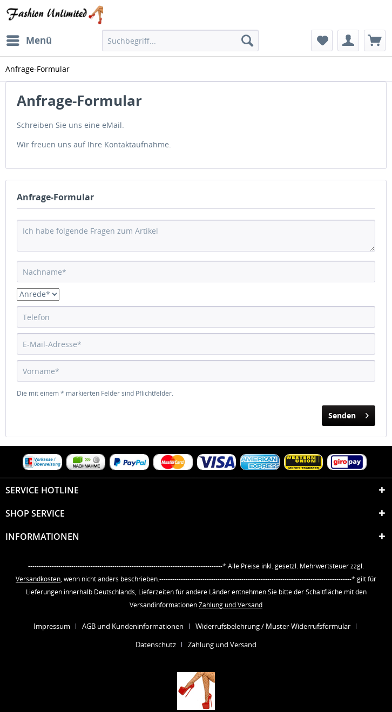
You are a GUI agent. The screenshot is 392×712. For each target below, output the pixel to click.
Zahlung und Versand (230, 604)
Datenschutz (156, 644)
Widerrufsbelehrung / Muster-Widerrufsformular (272, 626)
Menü (29, 39)
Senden (348, 414)
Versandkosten (38, 579)
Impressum (51, 626)
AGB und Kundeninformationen (133, 626)
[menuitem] (28, 40)
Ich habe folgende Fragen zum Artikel (196, 236)
